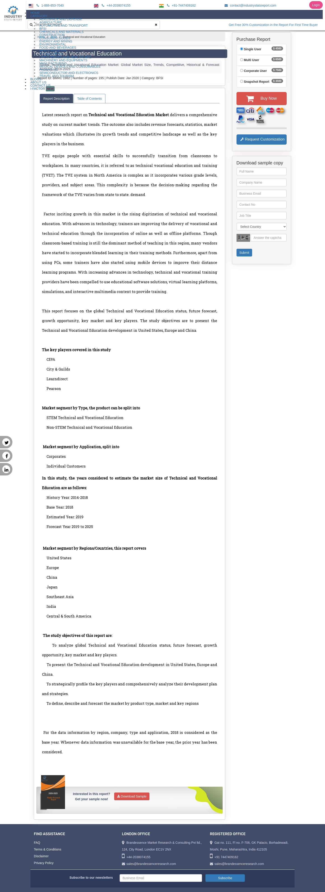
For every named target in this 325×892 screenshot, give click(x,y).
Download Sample (132, 796)
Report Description (56, 98)
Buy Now (261, 99)
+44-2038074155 (115, 5)
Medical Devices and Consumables (69, 66)
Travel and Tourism (56, 76)
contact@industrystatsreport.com (249, 5)
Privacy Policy (43, 863)
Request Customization (262, 139)
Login (316, 5)
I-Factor (42, 88)
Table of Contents (89, 98)
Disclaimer (41, 856)
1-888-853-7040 (49, 5)
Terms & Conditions (47, 849)
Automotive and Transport (63, 25)
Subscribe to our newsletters (91, 877)
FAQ (37, 842)
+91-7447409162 (181, 5)
